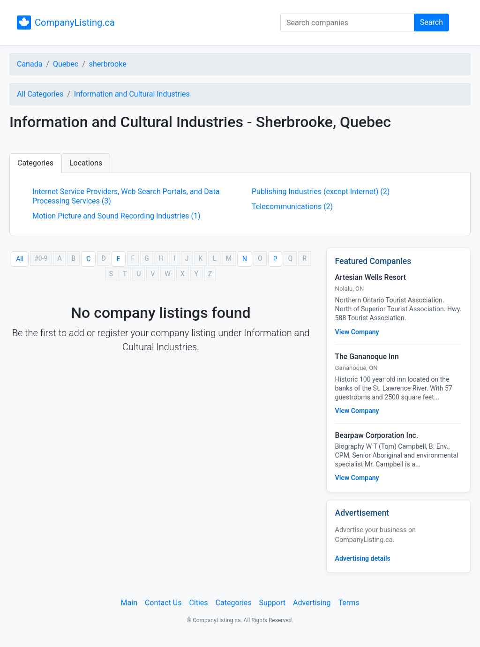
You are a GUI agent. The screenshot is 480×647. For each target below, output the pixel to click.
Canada (29, 64)
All (19, 259)
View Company (357, 332)
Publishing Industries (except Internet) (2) (321, 191)
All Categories (40, 94)
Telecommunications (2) (292, 206)
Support (272, 602)
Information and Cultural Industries (132, 94)
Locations (85, 162)
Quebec (65, 64)
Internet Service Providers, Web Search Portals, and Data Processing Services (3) (126, 196)
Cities (198, 602)
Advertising (312, 602)
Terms (348, 602)
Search (431, 22)
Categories (35, 162)
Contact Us (163, 602)
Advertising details (362, 558)
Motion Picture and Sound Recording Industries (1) (116, 215)
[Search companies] (347, 22)
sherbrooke (108, 64)
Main (129, 602)
